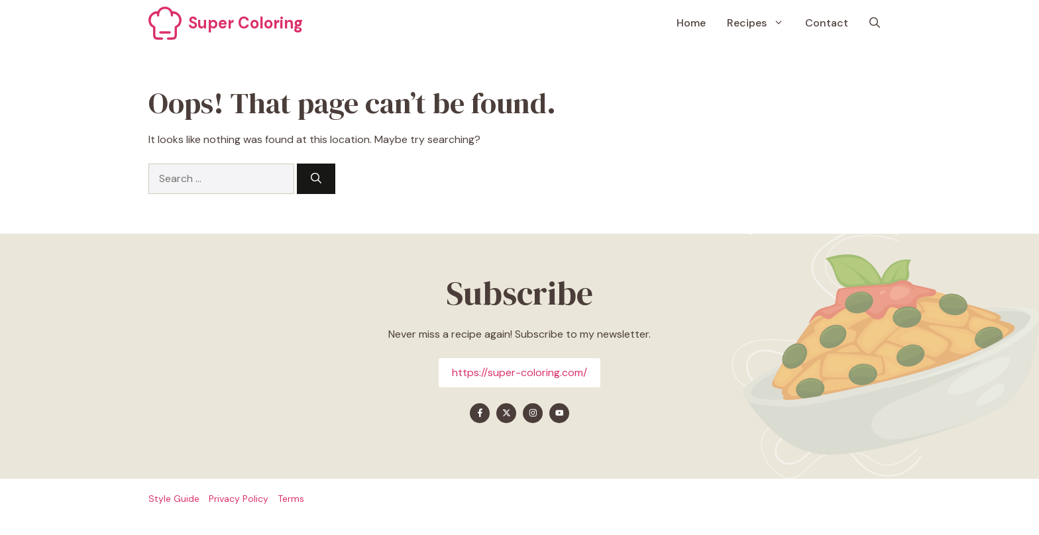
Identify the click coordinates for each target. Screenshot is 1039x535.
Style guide (173, 499)
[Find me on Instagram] (533, 413)
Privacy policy (238, 499)
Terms (291, 499)
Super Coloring (245, 23)
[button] (875, 23)
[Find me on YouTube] (559, 413)
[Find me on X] (506, 413)
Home (691, 23)
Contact (826, 23)
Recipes (760, 23)
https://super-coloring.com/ (519, 372)
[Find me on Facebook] (480, 413)
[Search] (316, 179)
